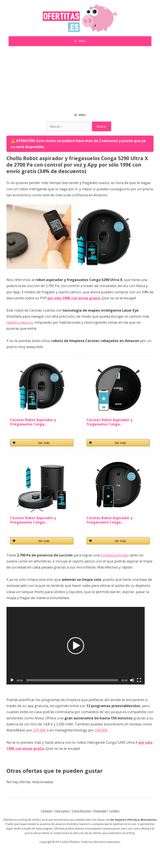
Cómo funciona (81, 811)
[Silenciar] (132, 680)
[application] (75, 645)
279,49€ (39, 730)
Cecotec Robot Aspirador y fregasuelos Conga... (109, 422)
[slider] (72, 680)
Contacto (46, 811)
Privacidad (99, 811)
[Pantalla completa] (139, 680)
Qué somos (62, 811)
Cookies (114, 811)
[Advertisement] (80, 78)
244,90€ (101, 730)
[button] (75, 645)
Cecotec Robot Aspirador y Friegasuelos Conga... (33, 422)
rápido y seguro (19, 322)
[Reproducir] (12, 680)
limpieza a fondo (115, 555)
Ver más (44, 443)
